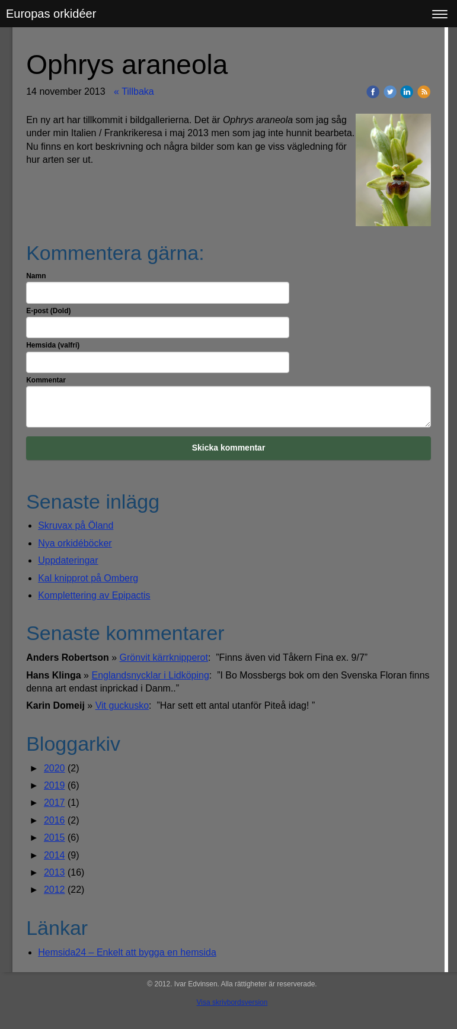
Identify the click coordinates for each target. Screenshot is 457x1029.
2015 (54, 837)
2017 (54, 803)
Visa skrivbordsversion (232, 1002)
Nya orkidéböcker (75, 543)
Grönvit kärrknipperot (164, 657)
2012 (54, 890)
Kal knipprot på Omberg (88, 578)
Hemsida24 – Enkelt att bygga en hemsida (127, 952)
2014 (54, 855)
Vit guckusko (122, 705)
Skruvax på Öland (75, 525)
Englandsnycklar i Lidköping (150, 675)
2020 (54, 768)
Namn (36, 276)
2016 (54, 820)
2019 (54, 785)
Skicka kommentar (229, 447)
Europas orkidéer (51, 13)
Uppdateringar (68, 560)
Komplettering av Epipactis (94, 595)
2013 (54, 872)
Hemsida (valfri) (52, 345)
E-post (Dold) (48, 311)
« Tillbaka (134, 91)
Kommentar (46, 380)
